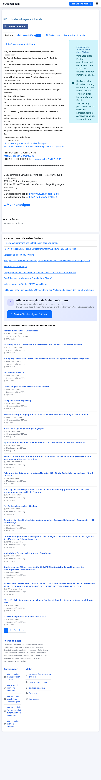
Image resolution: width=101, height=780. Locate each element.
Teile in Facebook (15, 63)
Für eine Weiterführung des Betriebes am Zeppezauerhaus (31, 280)
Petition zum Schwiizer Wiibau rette (21, 367)
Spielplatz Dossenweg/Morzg (17, 437)
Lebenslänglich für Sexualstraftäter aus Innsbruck (28, 423)
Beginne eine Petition (81, 4)
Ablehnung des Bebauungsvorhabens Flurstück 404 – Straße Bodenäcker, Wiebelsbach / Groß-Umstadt (49, 511)
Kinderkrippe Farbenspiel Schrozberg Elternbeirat (27, 590)
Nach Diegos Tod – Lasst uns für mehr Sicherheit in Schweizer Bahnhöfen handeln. (43, 381)
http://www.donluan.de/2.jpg (20, 80)
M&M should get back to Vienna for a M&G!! (25, 653)
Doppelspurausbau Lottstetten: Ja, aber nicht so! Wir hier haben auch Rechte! (40, 309)
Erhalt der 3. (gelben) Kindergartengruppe (24, 465)
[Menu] (96, 3)
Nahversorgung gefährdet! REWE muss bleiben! (26, 321)
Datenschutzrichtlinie (74, 72)
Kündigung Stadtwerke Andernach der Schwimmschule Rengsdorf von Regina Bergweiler (46, 395)
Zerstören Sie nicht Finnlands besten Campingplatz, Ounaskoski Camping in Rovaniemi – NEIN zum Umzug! (49, 558)
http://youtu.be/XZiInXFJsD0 (43, 233)
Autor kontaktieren (13, 260)
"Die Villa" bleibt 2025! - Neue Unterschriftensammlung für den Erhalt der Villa (40, 286)
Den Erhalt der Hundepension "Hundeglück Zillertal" (28, 315)
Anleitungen (11, 705)
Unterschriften (29, 72)
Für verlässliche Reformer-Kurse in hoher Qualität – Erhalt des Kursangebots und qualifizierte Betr (48, 638)
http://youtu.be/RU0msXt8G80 (19, 192)
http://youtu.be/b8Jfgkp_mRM (44, 230)
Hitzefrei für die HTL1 (14, 409)
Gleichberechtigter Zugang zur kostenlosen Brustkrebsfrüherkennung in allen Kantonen (46, 451)
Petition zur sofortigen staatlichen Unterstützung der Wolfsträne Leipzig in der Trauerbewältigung (49, 327)
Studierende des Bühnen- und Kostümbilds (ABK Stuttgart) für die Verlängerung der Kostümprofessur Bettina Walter (44, 605)
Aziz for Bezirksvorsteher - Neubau (20, 543)
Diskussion (53, 72)
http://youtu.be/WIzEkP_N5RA (46, 195)
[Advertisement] (50, 32)
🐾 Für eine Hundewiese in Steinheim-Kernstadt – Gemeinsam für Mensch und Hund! (44, 479)
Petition (9, 72)
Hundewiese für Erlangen (15, 303)
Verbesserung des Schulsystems (19, 292)
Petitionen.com (11, 3)
